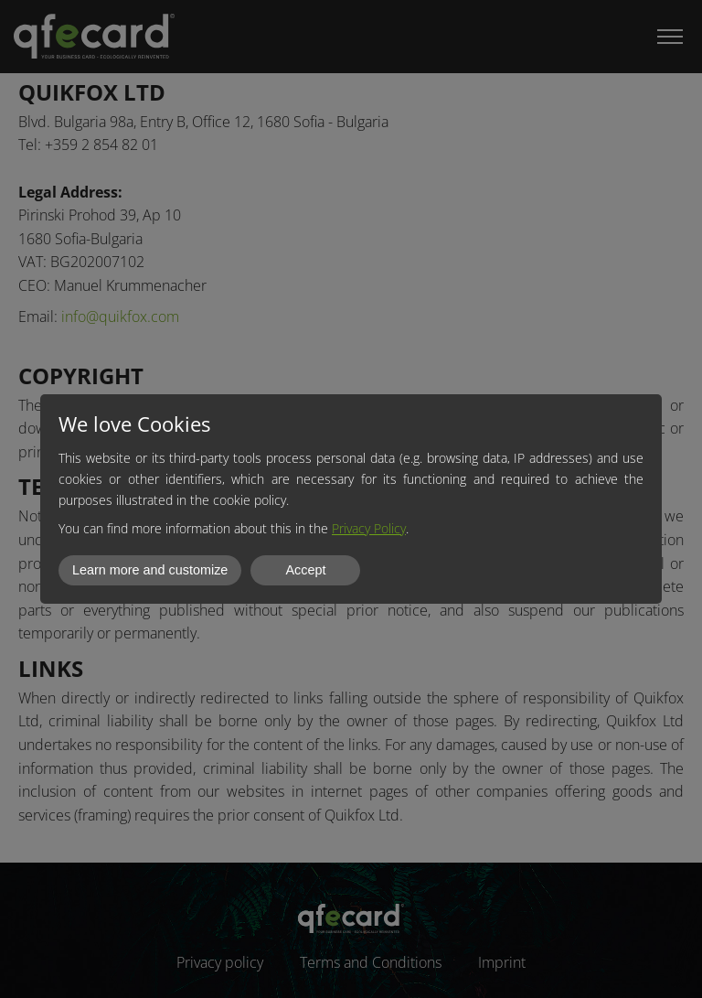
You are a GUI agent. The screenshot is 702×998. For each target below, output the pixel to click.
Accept (305, 570)
